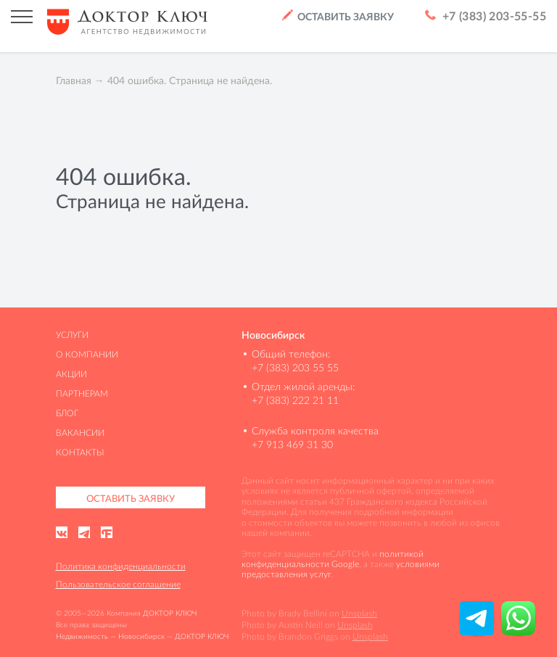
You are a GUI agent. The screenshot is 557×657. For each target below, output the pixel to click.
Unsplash (359, 613)
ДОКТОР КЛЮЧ (170, 613)
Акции (71, 374)
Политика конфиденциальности (121, 566)
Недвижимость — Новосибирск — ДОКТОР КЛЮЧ (142, 636)
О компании (87, 354)
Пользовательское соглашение (118, 584)
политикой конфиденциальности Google (333, 559)
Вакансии (80, 432)
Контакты (80, 452)
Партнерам (82, 393)
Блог (67, 413)
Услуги (72, 334)
